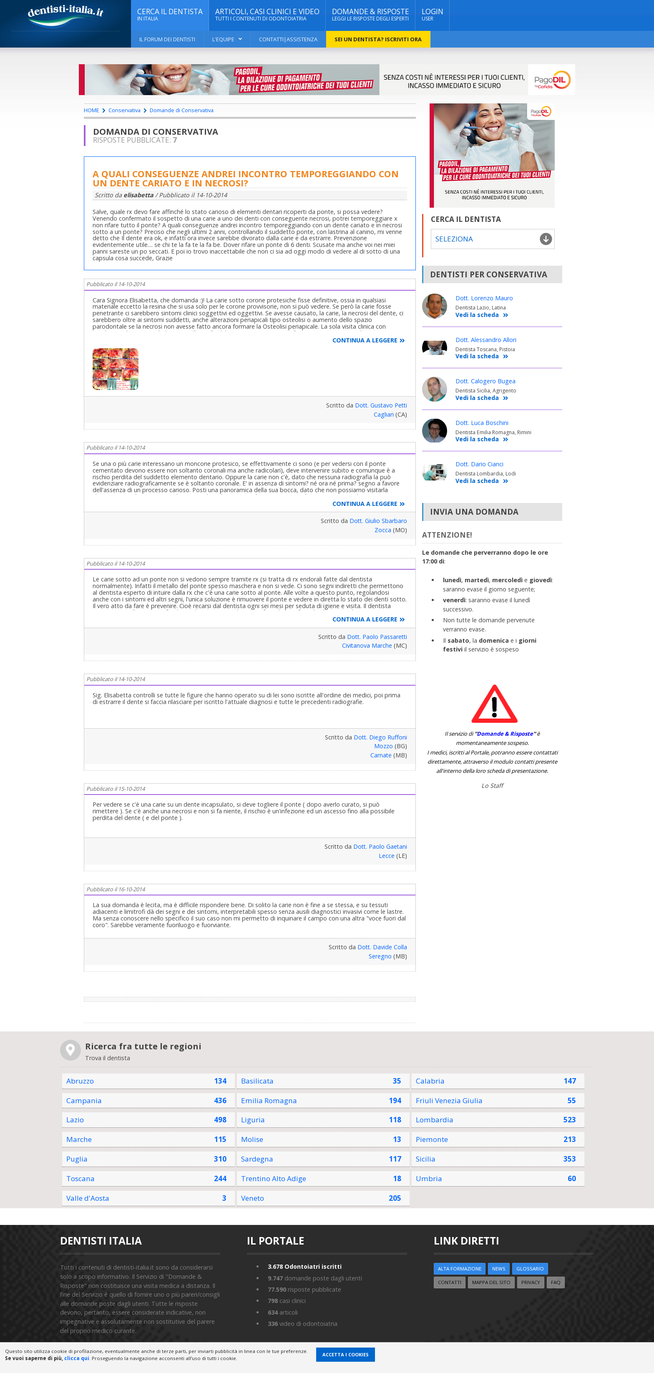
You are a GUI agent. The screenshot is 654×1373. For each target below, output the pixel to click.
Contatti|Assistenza (288, 39)
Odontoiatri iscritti (305, 1266)
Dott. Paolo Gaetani (379, 846)
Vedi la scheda (481, 315)
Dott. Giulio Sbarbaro (378, 521)
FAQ (557, 1282)
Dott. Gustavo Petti (380, 405)
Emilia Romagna (269, 1100)
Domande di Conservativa (182, 110)
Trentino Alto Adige (274, 1178)
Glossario (531, 1268)
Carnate (381, 755)
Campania (84, 1100)
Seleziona (454, 239)
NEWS (499, 1268)
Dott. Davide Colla (382, 947)
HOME (91, 110)
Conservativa (124, 110)
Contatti (450, 1282)
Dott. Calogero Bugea (485, 381)
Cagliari (384, 414)
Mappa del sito (492, 1282)
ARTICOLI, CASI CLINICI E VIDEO (267, 15)
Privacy (531, 1282)
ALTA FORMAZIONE (460, 1268)
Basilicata (257, 1081)
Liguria (253, 1119)
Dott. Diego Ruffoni (380, 737)
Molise (252, 1139)
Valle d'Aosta (88, 1198)
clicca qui (76, 1358)
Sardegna (257, 1159)
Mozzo (383, 746)
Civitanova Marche (367, 645)
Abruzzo (80, 1081)
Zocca (383, 530)
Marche (79, 1139)
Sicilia (425, 1159)
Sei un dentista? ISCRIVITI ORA (378, 39)
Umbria (429, 1178)
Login (432, 15)
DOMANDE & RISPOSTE (370, 15)
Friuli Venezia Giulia (449, 1100)
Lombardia (434, 1119)
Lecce (387, 856)
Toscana (80, 1178)
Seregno (380, 956)
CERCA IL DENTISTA (170, 15)
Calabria (430, 1081)
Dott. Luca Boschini (482, 423)
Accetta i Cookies (345, 1354)
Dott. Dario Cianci (479, 464)
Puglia (77, 1159)
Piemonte (432, 1139)
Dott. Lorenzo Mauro (484, 298)
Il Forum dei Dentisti (167, 39)
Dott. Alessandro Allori (486, 340)
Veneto (253, 1198)
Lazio (75, 1119)
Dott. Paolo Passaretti (376, 637)
